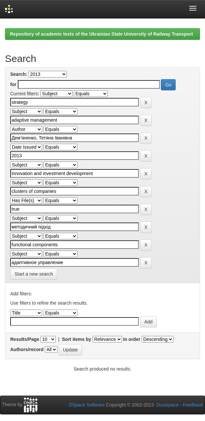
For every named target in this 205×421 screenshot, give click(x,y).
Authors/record (27, 349)
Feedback (193, 404)
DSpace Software (87, 404)
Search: (18, 74)
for (13, 84)
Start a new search (34, 274)
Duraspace (167, 404)
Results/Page (24, 339)
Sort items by (76, 339)
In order (131, 339)
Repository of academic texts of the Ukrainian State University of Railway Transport (101, 34)
